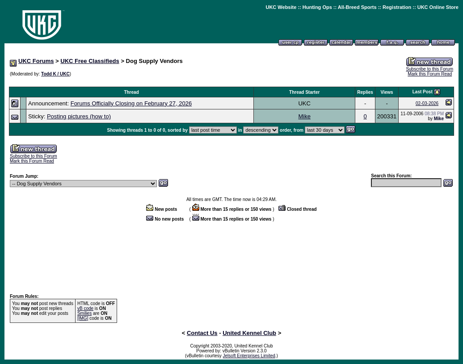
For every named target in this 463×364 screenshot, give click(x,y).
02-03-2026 (427, 103)
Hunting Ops (317, 7)
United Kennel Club (249, 333)
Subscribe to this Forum (429, 69)
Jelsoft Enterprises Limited (249, 355)
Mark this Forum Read (430, 73)
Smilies (84, 313)
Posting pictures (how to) (79, 116)
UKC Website (280, 7)
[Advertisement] (231, 82)
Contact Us (202, 333)
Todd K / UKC (55, 73)
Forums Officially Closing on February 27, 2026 (131, 103)
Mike (304, 116)
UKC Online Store (438, 7)
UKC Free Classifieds (89, 61)
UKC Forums (36, 61)
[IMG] (82, 318)
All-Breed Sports (357, 7)
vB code (85, 308)
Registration (397, 7)
